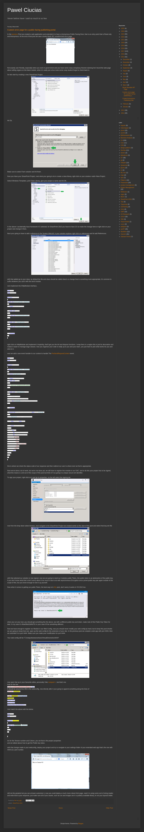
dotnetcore (124, 155)
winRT (123, 229)
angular (123, 125)
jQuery (123, 167)
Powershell (124, 182)
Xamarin (123, 234)
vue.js (122, 224)
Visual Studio (125, 221)
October (125, 65)
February (126, 104)
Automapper (125, 128)
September (126, 68)
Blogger (80, 823)
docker (123, 153)
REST (123, 197)
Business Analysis (126, 138)
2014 (123, 57)
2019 (123, 45)
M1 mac (123, 172)
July (124, 73)
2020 (123, 42)
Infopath (123, 162)
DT (122, 157)
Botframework (125, 135)
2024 (123, 31)
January (125, 106)
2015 (123, 54)
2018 (123, 48)
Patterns (123, 180)
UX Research (125, 214)
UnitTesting (124, 207)
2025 (123, 28)
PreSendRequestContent (61, 353)
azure (122, 130)
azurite (123, 133)
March (125, 85)
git (121, 160)
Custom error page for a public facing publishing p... (128, 93)
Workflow (124, 231)
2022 (123, 37)
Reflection (124, 192)
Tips (122, 201)
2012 (123, 113)
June (124, 76)
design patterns (126, 148)
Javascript (124, 165)
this (55, 587)
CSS (122, 145)
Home (61, 808)
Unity (122, 209)
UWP (122, 211)
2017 (123, 51)
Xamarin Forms (126, 236)
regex (122, 194)
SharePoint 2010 (17, 803)
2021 (123, 40)
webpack (123, 226)
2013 (123, 110)
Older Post (109, 808)
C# (121, 140)
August (125, 71)
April (124, 82)
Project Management (127, 187)
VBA (122, 219)
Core (122, 143)
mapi (122, 175)
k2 (121, 170)
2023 (123, 34)
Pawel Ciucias (24, 10)
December (126, 59)
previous (15, 34)
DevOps (123, 150)
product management (127, 185)
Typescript (124, 204)
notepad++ (52, 682)
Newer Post (11, 808)
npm (122, 177)
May (124, 79)
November (126, 62)
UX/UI (123, 216)
